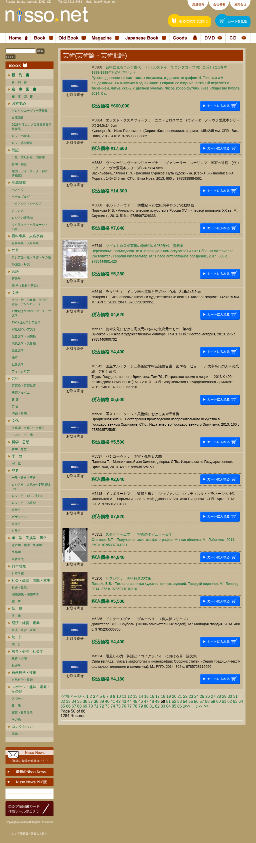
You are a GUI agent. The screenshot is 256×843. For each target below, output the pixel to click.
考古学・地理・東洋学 (27, 545)
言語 (15, 271)
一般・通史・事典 (24, 477)
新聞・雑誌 (19, 164)
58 (207, 701)
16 (152, 696)
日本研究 (19, 566)
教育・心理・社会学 (27, 651)
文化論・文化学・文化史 (28, 428)
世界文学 (18, 364)
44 (129, 701)
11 (124, 696)
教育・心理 (19, 658)
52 (174, 701)
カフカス (18, 210)
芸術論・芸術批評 (24, 385)
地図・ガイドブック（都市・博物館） (31, 173)
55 (190, 701)
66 (68, 706)
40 (107, 701)
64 (240, 701)
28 (218, 696)
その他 (16, 719)
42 (118, 701)
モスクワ (18, 189)
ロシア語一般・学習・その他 (31, 257)
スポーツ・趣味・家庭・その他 (31, 689)
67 (74, 706)
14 (140, 696)
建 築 (15, 399)
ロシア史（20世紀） (25, 503)
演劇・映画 (19, 413)
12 (130, 696)
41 (112, 701)
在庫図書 (18, 117)
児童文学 (18, 350)
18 (163, 696)
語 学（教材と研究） (26, 285)
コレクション (22, 727)
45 (135, 701)
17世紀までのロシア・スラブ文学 (31, 313)
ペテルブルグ (21, 196)
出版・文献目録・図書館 (28, 157)
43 (124, 701)
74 (112, 706)
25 (202, 696)
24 (196, 696)
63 (235, 701)
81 (152, 706)
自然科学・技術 (24, 673)
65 (62, 706)
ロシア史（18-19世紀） (28, 496)
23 (191, 696)
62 (230, 701)
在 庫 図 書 (22, 96)
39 (102, 701)
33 (68, 701)
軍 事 (16, 601)
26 (207, 696)
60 (218, 701)
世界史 (16, 531)
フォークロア (21, 371)
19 (168, 696)
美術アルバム (21, 392)
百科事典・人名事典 (27, 236)
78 (135, 706)
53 (179, 701)
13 (135, 696)
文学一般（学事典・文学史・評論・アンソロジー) (31, 302)
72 (102, 706)
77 (129, 706)
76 (124, 706)
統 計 (17, 637)
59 (213, 701)
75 (118, 706)
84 (168, 706)
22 (185, 696)
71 (96, 706)
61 (224, 701)
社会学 (16, 665)
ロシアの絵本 (21, 136)
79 (140, 706)
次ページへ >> (196, 706)
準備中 (16, 734)
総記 (15, 150)
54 (185, 701)
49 (157, 701)
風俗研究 (18, 559)
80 (146, 706)
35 (79, 701)
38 (96, 701)
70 (90, 706)
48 (152, 701)
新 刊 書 (19, 82)
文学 (15, 293)
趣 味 (16, 705)
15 (146, 696)
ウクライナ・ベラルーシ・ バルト (30, 227)
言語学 (16, 278)
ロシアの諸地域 (22, 217)
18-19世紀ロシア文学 (26, 322)
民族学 (16, 552)
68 (79, 706)
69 (85, 706)
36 (85, 701)
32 (62, 701)
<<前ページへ (72, 696)
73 (107, 706)
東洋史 (16, 524)
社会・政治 (19, 587)
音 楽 (15, 406)
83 (163, 706)
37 (90, 701)
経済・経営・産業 (26, 623)
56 (196, 701)
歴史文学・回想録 (24, 336)
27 (213, 696)
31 (235, 696)
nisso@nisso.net (104, 1)
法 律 (17, 609)
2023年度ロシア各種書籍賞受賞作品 (32, 127)
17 (157, 696)
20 (174, 696)
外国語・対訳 (21, 264)
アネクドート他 (22, 435)
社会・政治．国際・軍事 (31, 580)
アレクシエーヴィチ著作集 (30, 110)
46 (140, 701)
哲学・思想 (20, 442)
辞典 (15, 250)
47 (146, 701)
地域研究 (19, 182)
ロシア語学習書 (22, 143)
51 (168, 701)
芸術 (15, 378)
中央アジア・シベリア (27, 203)
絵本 (15, 357)
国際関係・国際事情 (25, 594)
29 (224, 696)
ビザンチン (19, 517)
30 (230, 696)
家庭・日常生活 (22, 712)
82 (157, 706)
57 (202, 701)
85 (174, 706)
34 (74, 701)
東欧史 (16, 510)
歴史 (15, 470)
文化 (15, 421)
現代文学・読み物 (24, 343)
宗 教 (17, 456)
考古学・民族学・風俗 (29, 538)
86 (179, 706)
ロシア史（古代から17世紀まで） (31, 487)
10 (118, 696)
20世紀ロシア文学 (24, 329)
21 (180, 696)
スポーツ (18, 698)
